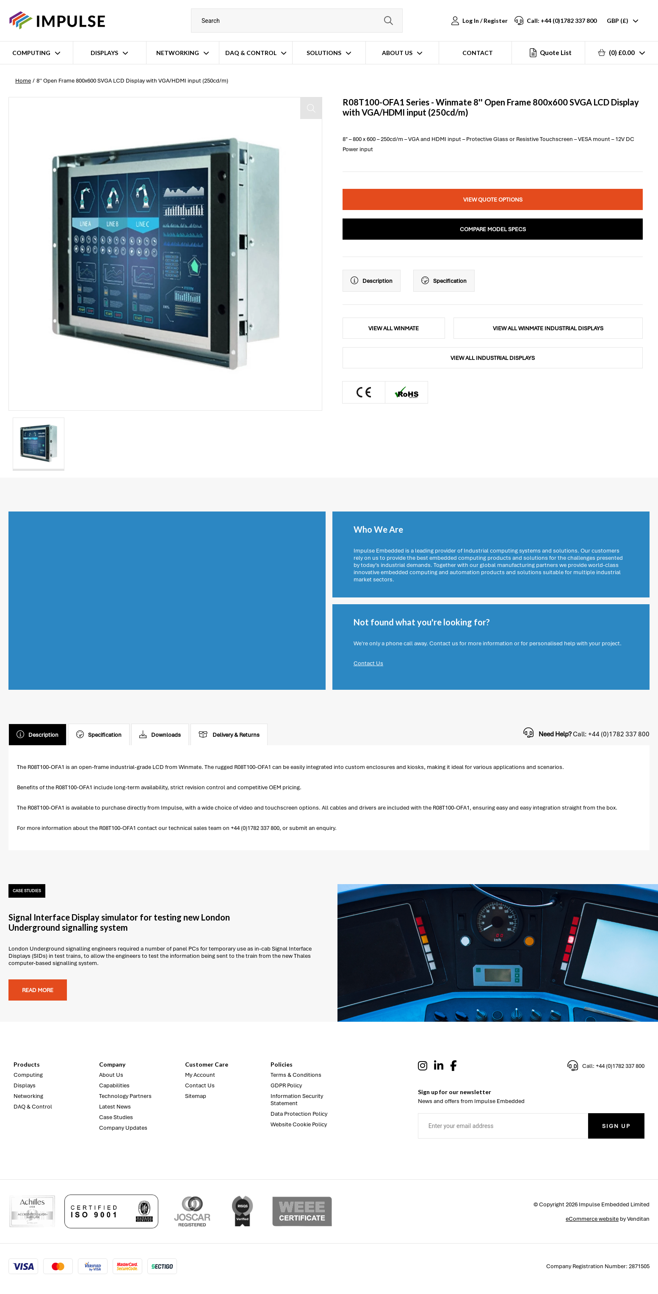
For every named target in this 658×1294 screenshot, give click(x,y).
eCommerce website (592, 1218)
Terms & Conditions (296, 1074)
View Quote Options (493, 199)
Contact (477, 52)
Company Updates (123, 1127)
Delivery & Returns (229, 734)
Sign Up (616, 1126)
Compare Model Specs (493, 229)
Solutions (324, 52)
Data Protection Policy (299, 1113)
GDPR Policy (286, 1085)
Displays (104, 52)
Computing (31, 52)
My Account (200, 1074)
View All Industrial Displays (493, 358)
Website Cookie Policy (299, 1124)
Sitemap (195, 1096)
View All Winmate (393, 328)
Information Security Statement (297, 1099)
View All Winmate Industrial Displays (548, 328)
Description (372, 281)
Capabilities (114, 1085)
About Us (397, 52)
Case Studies (116, 1117)
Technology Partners (125, 1096)
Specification (444, 281)
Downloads (160, 734)
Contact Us (368, 663)
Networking (177, 52)
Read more (37, 990)
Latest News (115, 1106)
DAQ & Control (250, 52)
